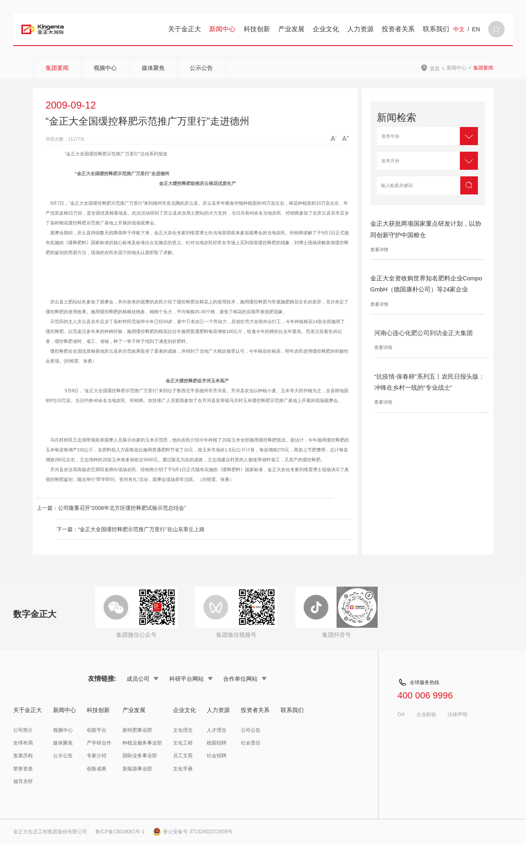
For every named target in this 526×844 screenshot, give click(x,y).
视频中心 (105, 68)
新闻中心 (222, 28)
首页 (435, 68)
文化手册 (183, 769)
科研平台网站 (191, 678)
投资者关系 (398, 28)
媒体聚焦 (153, 68)
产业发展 (291, 28)
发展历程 (23, 755)
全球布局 (23, 743)
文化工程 (183, 743)
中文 (459, 29)
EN (476, 29)
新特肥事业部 (137, 730)
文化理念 (183, 730)
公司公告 (251, 730)
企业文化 (326, 28)
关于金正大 (184, 28)
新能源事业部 (137, 769)
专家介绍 (96, 755)
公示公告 (201, 68)
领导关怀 (23, 781)
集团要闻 (57, 68)
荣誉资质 (23, 769)
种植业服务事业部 (142, 743)
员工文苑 (183, 755)
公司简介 (23, 730)
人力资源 (360, 28)
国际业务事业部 (139, 755)
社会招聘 (216, 755)
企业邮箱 (426, 714)
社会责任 (251, 743)
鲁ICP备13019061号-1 (120, 832)
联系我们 (436, 28)
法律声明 (457, 714)
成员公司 (143, 678)
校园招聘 (216, 743)
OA (400, 714)
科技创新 (257, 28)
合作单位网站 (245, 678)
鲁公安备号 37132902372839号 (193, 832)
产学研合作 (99, 743)
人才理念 (216, 730)
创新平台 (96, 730)
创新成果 (96, 769)
